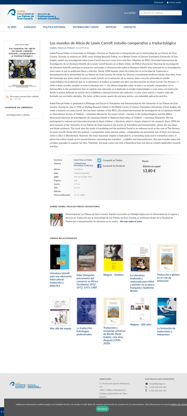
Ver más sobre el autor (131, 221)
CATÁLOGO (30, 27)
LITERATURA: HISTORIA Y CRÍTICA (83, 164)
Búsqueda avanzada (148, 17)
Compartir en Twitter (109, 160)
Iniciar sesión (174, 2)
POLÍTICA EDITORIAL (54, 27)
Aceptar (102, 408)
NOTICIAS (111, 27)
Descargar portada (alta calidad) (22, 97)
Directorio (158, 2)
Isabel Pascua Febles (62, 48)
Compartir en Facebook (111, 166)
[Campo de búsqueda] (160, 12)
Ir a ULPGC (130, 13)
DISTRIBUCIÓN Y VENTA (86, 27)
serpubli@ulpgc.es (157, 383)
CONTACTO (130, 27)
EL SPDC (12, 27)
